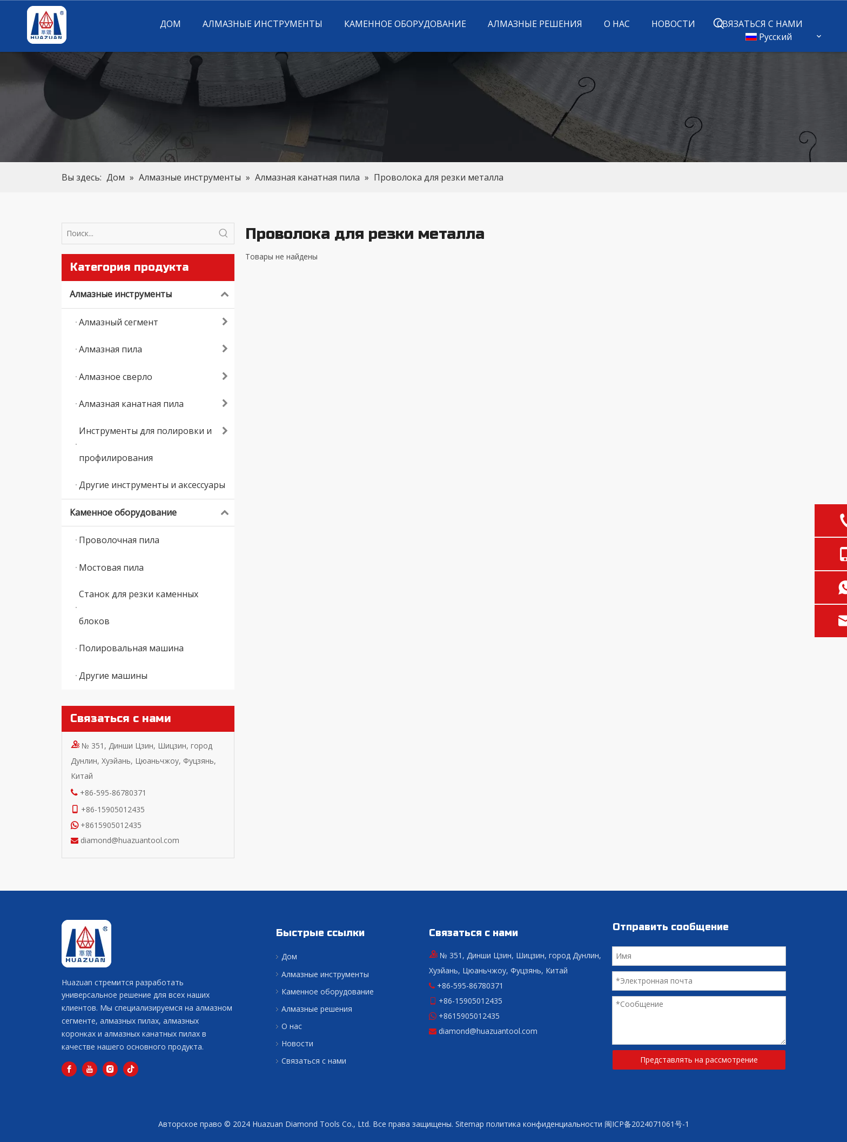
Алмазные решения (316, 1009)
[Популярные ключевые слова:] (719, 24)
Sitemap (469, 1124)
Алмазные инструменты (152, 294)
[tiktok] (130, 1069)
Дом (289, 956)
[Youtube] (89, 1069)
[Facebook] (69, 1069)
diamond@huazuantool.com (129, 840)
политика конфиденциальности (544, 1124)
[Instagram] (110, 1069)
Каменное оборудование (152, 512)
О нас (291, 1026)
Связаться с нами (313, 1061)
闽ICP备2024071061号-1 (646, 1124)
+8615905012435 (111, 825)
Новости (297, 1043)
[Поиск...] (137, 233)
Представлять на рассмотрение (699, 1059)
